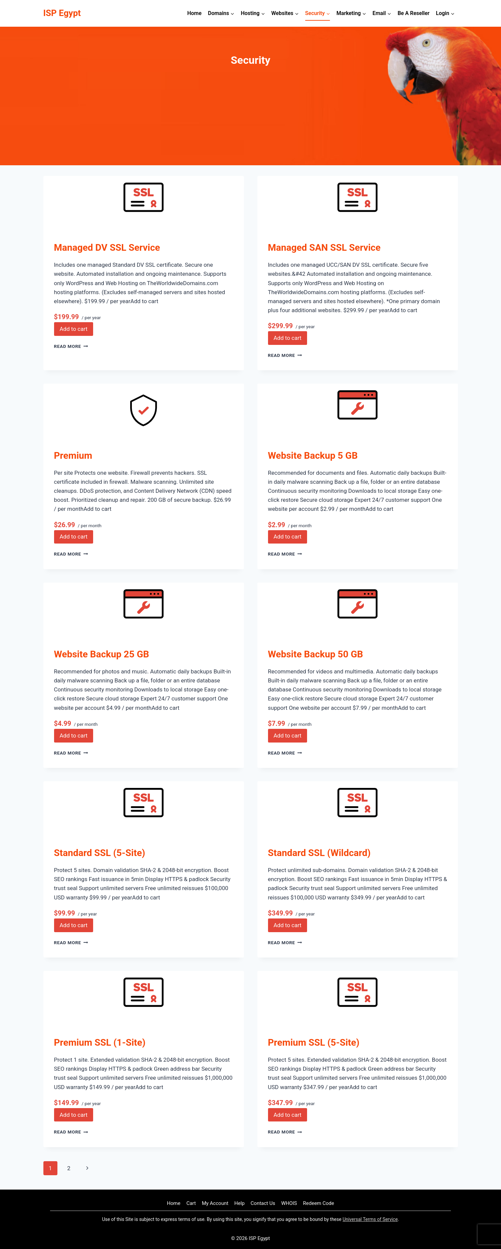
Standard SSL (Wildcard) (319, 852)
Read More (71, 346)
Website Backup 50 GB (315, 654)
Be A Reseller (414, 13)
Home (194, 13)
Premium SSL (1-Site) (100, 1042)
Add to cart (74, 329)
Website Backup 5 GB (313, 455)
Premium (73, 455)
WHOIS (289, 1203)
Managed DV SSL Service (107, 247)
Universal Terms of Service (370, 1219)
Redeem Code (318, 1203)
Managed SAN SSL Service (324, 247)
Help (239, 1203)
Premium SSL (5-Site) (313, 1042)
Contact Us (263, 1203)
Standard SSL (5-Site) (99, 852)
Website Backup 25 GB (101, 654)
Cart (191, 1203)
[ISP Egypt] (62, 13)
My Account (215, 1203)
